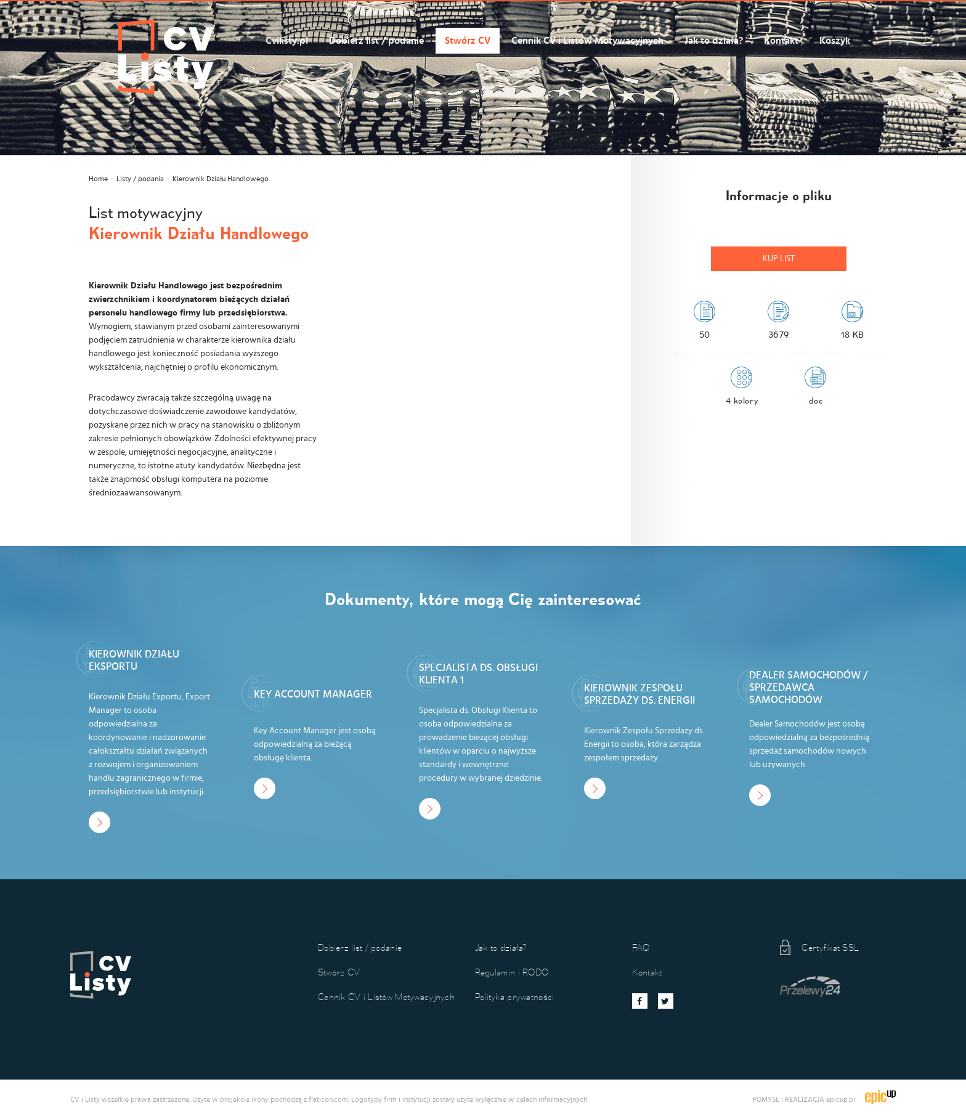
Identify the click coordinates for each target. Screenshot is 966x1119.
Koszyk (834, 41)
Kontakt (781, 41)
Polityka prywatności (514, 996)
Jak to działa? (713, 41)
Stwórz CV (467, 41)
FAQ (641, 947)
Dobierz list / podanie (376, 41)
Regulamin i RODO (511, 972)
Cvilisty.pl (287, 41)
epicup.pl (840, 1099)
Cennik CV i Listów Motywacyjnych (587, 41)
